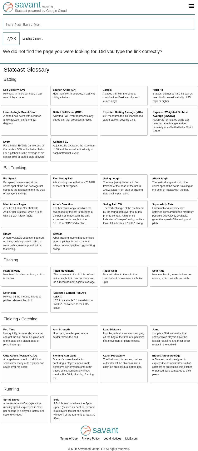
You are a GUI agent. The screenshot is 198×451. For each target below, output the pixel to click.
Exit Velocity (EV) (14, 89)
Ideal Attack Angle (14, 204)
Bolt (56, 399)
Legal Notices (113, 438)
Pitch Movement (64, 270)
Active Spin (110, 270)
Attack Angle (160, 178)
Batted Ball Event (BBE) (68, 112)
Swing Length (111, 178)
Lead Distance (112, 329)
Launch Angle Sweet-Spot (19, 112)
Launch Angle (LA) (64, 89)
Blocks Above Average (166, 355)
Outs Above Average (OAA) (20, 355)
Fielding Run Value (64, 355)
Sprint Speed (11, 399)
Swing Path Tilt (112, 204)
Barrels (107, 89)
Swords (58, 234)
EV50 (6, 141)
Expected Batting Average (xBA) (123, 112)
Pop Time (9, 329)
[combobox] (99, 24)
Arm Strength (61, 329)
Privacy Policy (90, 438)
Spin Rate (158, 270)
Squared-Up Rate (162, 204)
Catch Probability (114, 355)
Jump (155, 329)
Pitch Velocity (11, 270)
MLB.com (131, 438)
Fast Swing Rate (63, 178)
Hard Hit (158, 89)
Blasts (7, 234)
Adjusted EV (60, 141)
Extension (9, 292)
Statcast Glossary (26, 69)
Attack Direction (63, 204)
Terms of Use (69, 438)
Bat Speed (9, 178)
